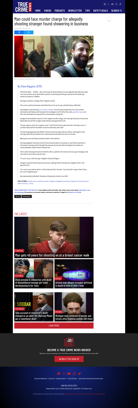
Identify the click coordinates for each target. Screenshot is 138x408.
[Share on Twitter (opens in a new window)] (28, 32)
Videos (47, 10)
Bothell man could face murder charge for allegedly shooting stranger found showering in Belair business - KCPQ (53, 182)
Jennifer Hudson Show (66, 388)
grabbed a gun (78, 112)
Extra (57, 388)
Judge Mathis (76, 388)
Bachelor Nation (50, 388)
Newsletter (75, 10)
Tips (87, 10)
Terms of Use (94, 394)
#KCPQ (18, 196)
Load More (54, 325)
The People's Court (86, 388)
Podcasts (60, 10)
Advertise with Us (61, 378)
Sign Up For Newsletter (40, 378)
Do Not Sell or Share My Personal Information (91, 378)
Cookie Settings (72, 378)
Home (38, 10)
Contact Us (51, 378)
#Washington (26, 196)
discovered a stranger (45, 110)
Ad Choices (102, 394)
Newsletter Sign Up (69, 359)
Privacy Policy (85, 394)
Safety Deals (100, 10)
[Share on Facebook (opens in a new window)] (19, 32)
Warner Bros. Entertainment (72, 394)
